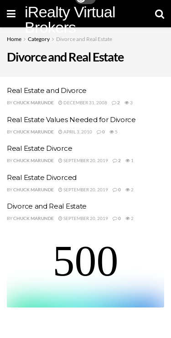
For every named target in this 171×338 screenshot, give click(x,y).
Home (14, 39)
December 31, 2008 (82, 102)
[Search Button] (159, 13)
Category (39, 39)
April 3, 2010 (75, 131)
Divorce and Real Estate (84, 39)
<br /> (85, 273)
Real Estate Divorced (42, 177)
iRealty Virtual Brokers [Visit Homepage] (70, 19)
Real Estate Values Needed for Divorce (71, 119)
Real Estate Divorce (39, 148)
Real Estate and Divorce (47, 90)
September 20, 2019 (83, 160)
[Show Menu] (11, 13)
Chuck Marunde (33, 102)
